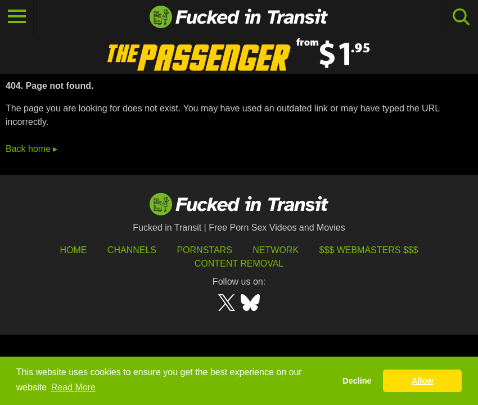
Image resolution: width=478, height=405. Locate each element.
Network (275, 250)
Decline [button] (356, 380)
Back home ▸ (31, 149)
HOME (73, 250)
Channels (131, 250)
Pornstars (204, 250)
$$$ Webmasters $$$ (368, 250)
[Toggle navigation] (17, 17)
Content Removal (239, 263)
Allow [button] (422, 380)
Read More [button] (73, 387)
